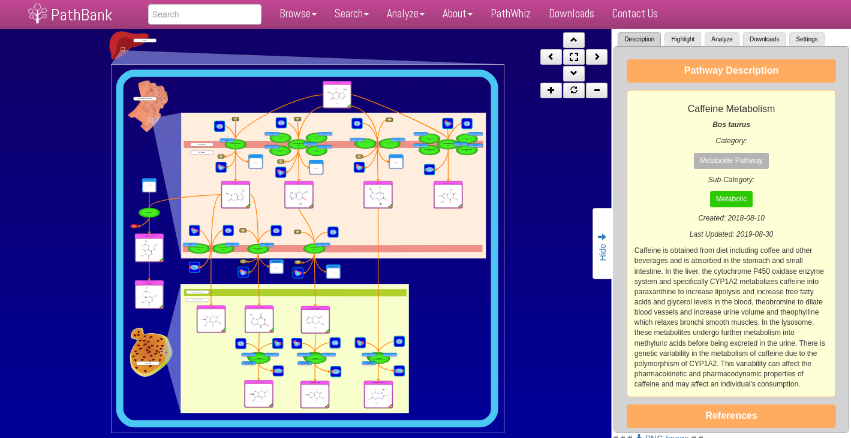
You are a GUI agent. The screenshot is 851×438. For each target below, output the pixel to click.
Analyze (406, 13)
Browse (298, 13)
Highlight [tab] (682, 39)
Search (352, 13)
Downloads (571, 13)
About (458, 13)
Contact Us (635, 13)
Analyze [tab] (722, 39)
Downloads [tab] (764, 39)
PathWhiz (511, 13)
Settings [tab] (806, 39)
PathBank (81, 14)
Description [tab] (639, 39)
